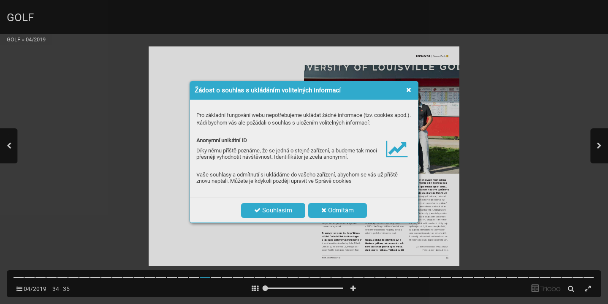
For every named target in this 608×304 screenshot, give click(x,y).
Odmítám (337, 210)
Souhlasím (273, 210)
